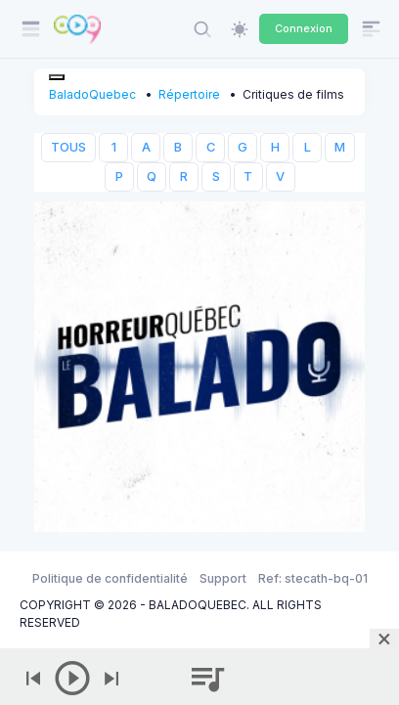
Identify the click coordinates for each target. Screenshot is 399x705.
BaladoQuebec (92, 94)
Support (223, 578)
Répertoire (189, 94)
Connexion (303, 28)
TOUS (68, 147)
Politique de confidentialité (110, 578)
